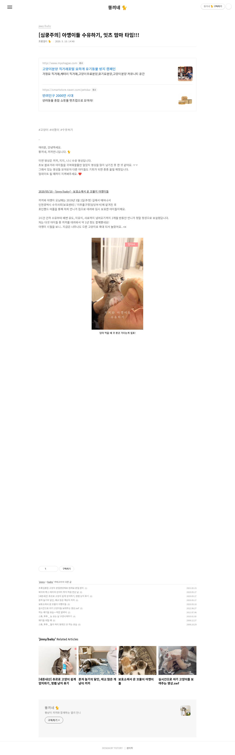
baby (50, 581)
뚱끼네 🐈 (117, 7)
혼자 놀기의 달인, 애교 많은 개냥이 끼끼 (57, 600)
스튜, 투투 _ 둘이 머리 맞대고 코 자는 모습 (58, 624)
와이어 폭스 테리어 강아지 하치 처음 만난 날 (59, 591)
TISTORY (118, 747)
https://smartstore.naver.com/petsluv (66, 89)
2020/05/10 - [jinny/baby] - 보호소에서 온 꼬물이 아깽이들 (74, 191)
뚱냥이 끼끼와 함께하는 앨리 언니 (63, 712)
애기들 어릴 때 (45, 620)
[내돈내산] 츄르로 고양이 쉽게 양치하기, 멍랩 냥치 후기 (64, 596)
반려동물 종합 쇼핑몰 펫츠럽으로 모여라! (67, 100)
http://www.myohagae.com (59, 63)
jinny (42, 581)
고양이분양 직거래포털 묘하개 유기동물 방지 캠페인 (79, 69)
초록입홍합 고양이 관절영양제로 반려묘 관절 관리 (61, 587)
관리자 (130, 747)
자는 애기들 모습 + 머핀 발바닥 (53, 612)
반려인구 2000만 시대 (57, 95)
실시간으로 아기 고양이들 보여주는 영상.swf (59, 608)
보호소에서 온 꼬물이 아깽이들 (52, 604)
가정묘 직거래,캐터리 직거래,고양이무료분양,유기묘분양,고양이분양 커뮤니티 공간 (93, 73)
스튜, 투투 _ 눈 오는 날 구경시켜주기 (55, 616)
